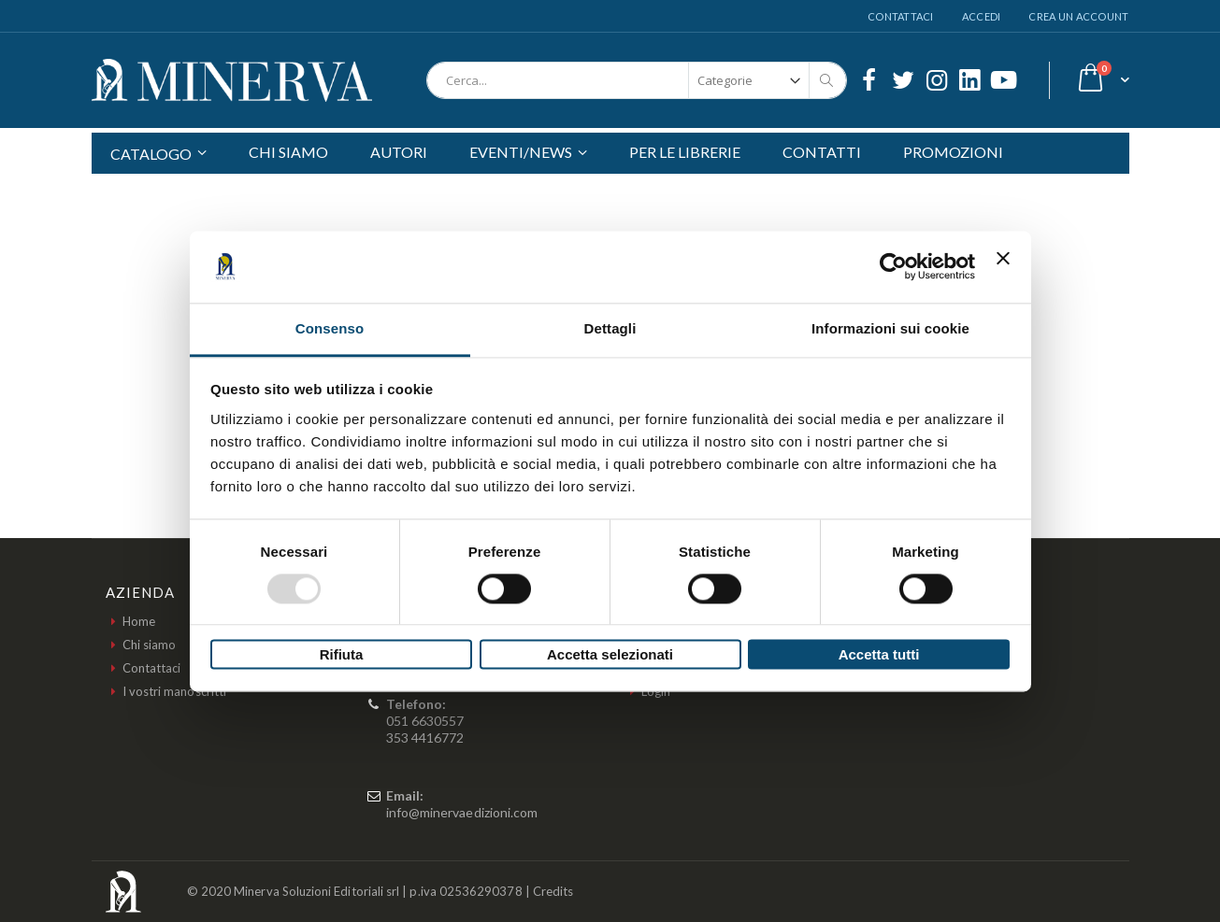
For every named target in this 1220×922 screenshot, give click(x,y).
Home (138, 621)
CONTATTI (821, 152)
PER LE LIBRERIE (684, 152)
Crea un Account (1078, 16)
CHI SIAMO (288, 152)
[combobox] (636, 80)
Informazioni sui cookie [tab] (890, 328)
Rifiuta (342, 655)
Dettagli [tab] (610, 328)
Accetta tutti (879, 655)
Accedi (981, 16)
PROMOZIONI (953, 152)
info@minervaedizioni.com (462, 812)
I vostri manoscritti (174, 691)
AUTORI (398, 152)
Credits (553, 891)
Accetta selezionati (610, 655)
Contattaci (901, 16)
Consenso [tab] (329, 328)
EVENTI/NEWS (520, 152)
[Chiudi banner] (1003, 266)
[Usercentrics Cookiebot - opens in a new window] (893, 266)
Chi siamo (149, 644)
